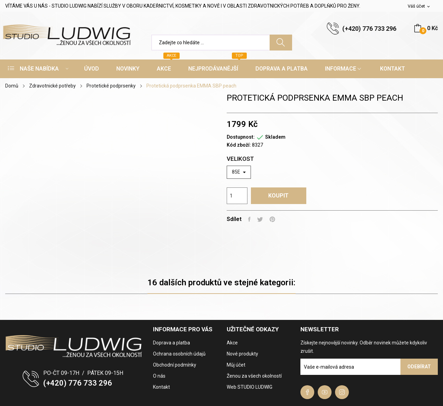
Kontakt (161, 387)
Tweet (260, 219)
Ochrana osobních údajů (179, 354)
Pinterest (273, 219)
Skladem (275, 137)
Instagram (342, 392)
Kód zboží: (239, 145)
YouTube (325, 392)
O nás (159, 376)
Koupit (280, 195)
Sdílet (249, 219)
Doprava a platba (171, 342)
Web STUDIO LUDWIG (249, 387)
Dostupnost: (241, 137)
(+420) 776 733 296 (369, 28)
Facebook (307, 392)
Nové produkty (242, 354)
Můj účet (236, 365)
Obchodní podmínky (174, 365)
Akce (232, 342)
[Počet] (237, 195)
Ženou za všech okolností (254, 376)
